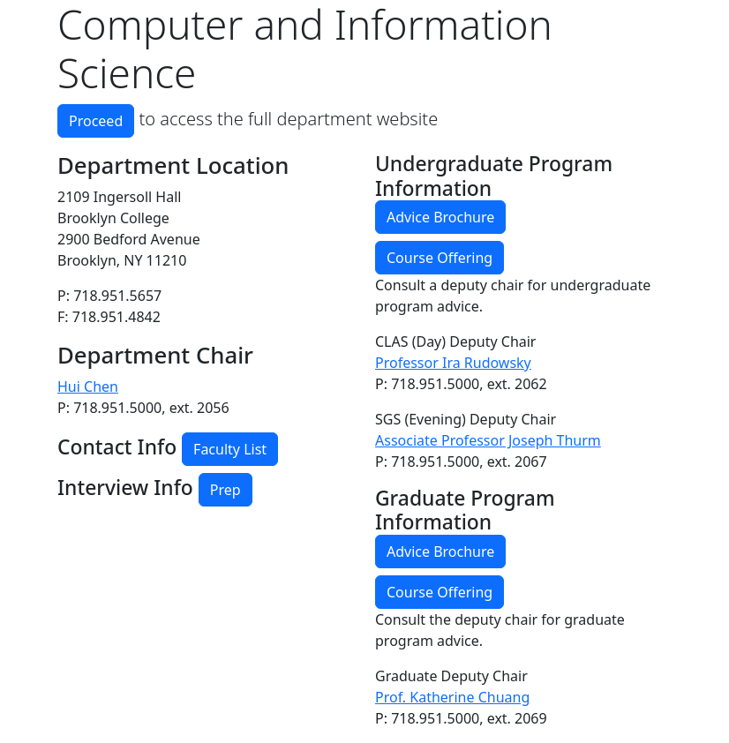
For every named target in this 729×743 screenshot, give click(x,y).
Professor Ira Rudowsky (453, 362)
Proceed (96, 121)
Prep (225, 489)
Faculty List (230, 449)
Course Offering (439, 257)
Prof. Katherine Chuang (452, 697)
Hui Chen (87, 386)
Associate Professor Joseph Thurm (488, 440)
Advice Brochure (440, 217)
